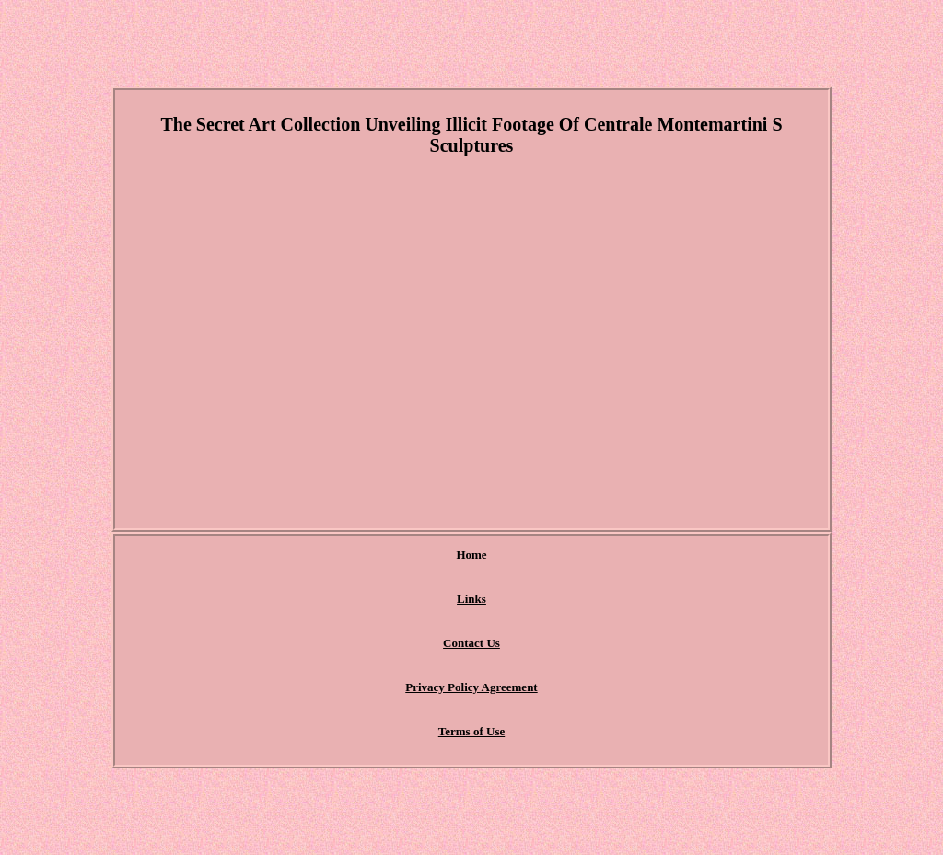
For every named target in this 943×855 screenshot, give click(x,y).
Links (471, 599)
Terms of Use (471, 731)
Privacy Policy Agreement (471, 687)
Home (471, 554)
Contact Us (471, 643)
